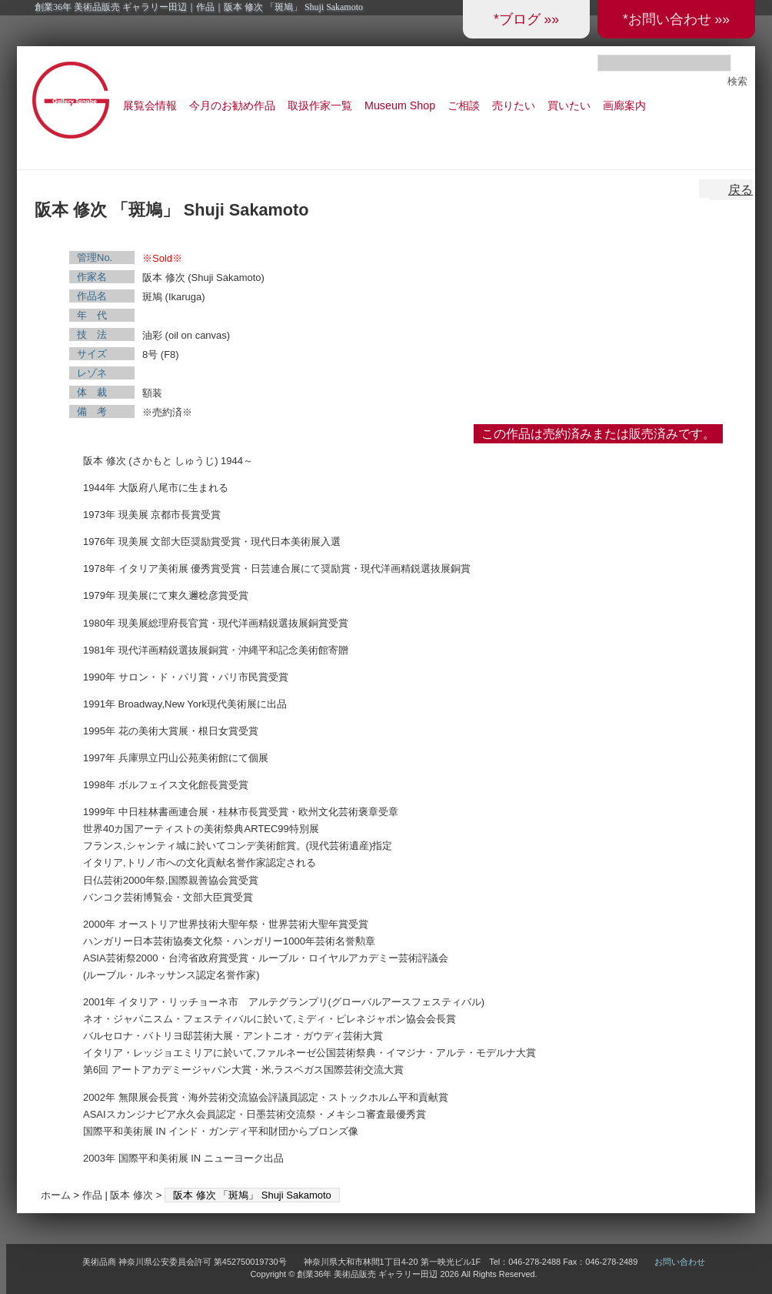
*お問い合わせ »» (676, 19)
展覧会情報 (150, 105)
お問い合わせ (679, 1261)
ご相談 (464, 105)
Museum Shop (399, 105)
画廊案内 (624, 105)
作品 (92, 1195)
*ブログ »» (526, 19)
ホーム (56, 1195)
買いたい (569, 105)
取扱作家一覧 (320, 105)
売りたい (513, 105)
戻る (740, 189)
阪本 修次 (131, 1195)
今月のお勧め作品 (232, 105)
